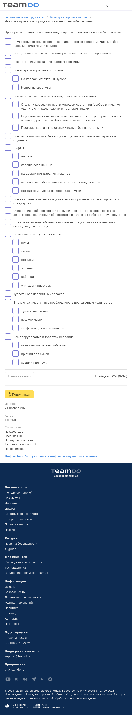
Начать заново (19, 376)
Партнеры (12, 624)
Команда (11, 613)
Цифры (10, 508)
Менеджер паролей (19, 492)
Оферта (10, 587)
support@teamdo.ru (18, 656)
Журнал (10, 549)
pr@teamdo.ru (15, 669)
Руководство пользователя (24, 562)
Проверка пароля (17, 524)
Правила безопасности (21, 543)
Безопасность (15, 592)
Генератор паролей (18, 519)
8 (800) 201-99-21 (18, 643)
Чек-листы (12, 498)
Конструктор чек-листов (22, 514)
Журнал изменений (19, 602)
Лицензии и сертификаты (23, 597)
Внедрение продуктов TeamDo (26, 573)
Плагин (10, 530)
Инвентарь (12, 503)
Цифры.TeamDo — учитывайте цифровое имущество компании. (51, 456)
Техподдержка (15, 567)
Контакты (11, 618)
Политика (11, 608)
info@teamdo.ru (16, 638)
